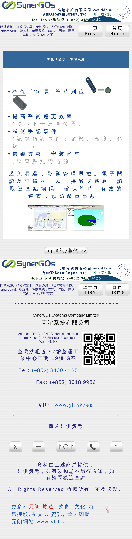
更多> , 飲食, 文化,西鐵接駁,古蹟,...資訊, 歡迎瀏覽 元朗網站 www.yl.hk (52, 514)
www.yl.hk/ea (74, 405)
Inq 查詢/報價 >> (66, 250)
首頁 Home (117, 31)
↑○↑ (66, 447)
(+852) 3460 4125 (55, 370)
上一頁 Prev (90, 31)
